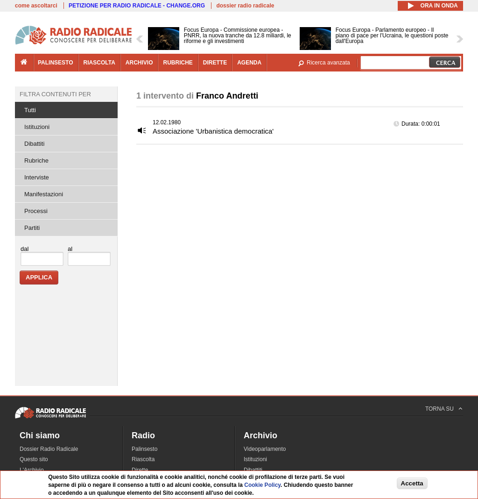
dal (24, 249)
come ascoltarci (36, 5)
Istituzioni (36, 126)
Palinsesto (144, 449)
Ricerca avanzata (328, 62)
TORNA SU (439, 409)
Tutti (30, 110)
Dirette (140, 470)
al (70, 249)
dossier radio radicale (245, 5)
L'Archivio (32, 470)
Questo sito (34, 459)
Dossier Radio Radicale (49, 449)
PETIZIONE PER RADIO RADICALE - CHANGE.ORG (137, 5)
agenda (249, 62)
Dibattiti (34, 143)
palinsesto (55, 62)
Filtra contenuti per (55, 94)
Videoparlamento (265, 449)
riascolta (99, 62)
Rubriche (36, 160)
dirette (215, 62)
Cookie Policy (262, 485)
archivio (139, 62)
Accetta (412, 483)
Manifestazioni (43, 194)
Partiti (32, 227)
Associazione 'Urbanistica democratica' (213, 131)
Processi (36, 210)
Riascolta (143, 459)
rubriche (177, 62)
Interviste (36, 177)
